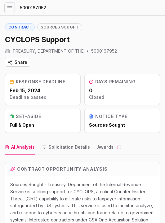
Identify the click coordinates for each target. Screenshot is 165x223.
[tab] (20, 147)
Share (17, 62)
